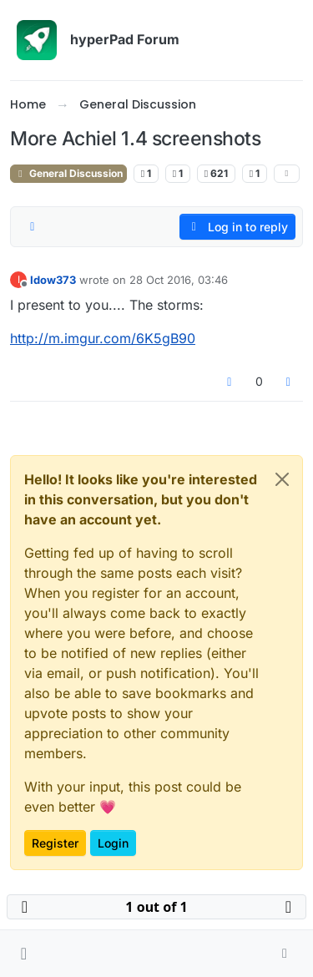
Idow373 (53, 279)
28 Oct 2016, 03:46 (178, 279)
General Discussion (68, 173)
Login (113, 843)
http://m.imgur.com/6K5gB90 (102, 338)
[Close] (282, 479)
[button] (24, 953)
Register (55, 843)
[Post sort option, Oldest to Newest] (33, 227)
